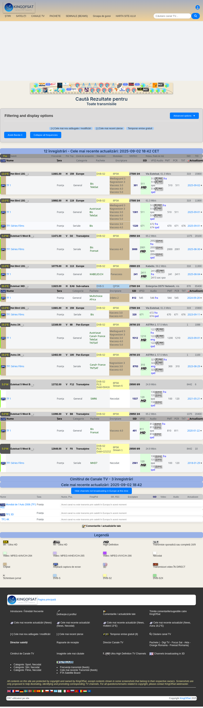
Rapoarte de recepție (68, 642)
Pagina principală (31, 599)
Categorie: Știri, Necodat (27, 667)
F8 (71, 448)
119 (72, 200)
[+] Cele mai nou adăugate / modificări (71, 128)
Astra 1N (15, 324)
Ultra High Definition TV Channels (124, 653)
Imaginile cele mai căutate (70, 653)
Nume (9, 160)
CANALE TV (37, 16)
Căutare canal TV (160, 634)
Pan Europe (82, 324)
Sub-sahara (82, 286)
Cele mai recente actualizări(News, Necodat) (73, 624)
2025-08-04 (194, 274)
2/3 (138, 266)
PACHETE (55, 16)
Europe (80, 173)
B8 (71, 414)
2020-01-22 (193, 430)
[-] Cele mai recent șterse (109, 128)
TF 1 (9, 185)
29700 (132, 324)
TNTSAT (94, 343)
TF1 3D (10, 514)
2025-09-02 (194, 185)
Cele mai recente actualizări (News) (31, 622)
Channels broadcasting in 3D (167, 653)
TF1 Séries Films (15, 225)
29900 (132, 266)
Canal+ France (97, 336)
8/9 (138, 384)
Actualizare (196, 160)
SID (145, 160)
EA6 (72, 286)
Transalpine (82, 236)
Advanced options (184, 116)
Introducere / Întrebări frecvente (26, 611)
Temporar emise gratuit (140, 128)
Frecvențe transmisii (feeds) (74, 667)
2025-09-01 (194, 212)
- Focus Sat (175, 642)
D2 (71, 236)
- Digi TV (164, 642)
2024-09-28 (193, 298)
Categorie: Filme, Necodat (27, 670)
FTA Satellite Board (70, 672)
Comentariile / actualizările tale (103, 526)
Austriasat (95, 208)
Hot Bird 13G (18, 173)
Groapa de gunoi (102, 16)
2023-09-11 (194, 314)
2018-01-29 (194, 463)
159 (72, 173)
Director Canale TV (113, 642)
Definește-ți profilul (66, 613)
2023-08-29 (194, 366)
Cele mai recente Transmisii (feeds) (79, 670)
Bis (92, 183)
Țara (59, 160)
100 (72, 355)
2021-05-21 (194, 398)
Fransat (94, 250)
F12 (72, 384)
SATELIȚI (21, 16)
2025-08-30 (194, 249)
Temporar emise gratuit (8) (120, 634)
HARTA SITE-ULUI (126, 16)
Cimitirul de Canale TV (22, 653)
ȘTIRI (8, 16)
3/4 (138, 173)
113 (72, 266)
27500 (132, 173)
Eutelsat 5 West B (20, 236)
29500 (132, 384)
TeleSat (94, 187)
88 (71, 324)
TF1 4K (5, 519)
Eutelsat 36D (18, 286)
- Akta (185, 642)
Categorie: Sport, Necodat (27, 664)
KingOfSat (185, 698)
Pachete (153, 642)
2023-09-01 (194, 338)
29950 (132, 236)
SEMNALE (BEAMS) (77, 16)
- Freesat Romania (178, 645)
